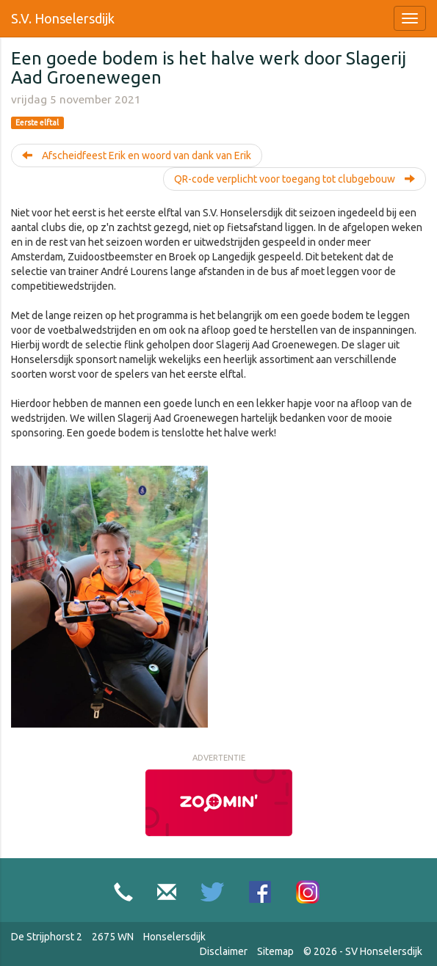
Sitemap (275, 951)
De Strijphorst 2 (46, 937)
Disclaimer (224, 951)
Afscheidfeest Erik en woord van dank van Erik (136, 155)
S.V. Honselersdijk (63, 18)
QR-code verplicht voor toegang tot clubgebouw (294, 179)
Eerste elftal (37, 122)
